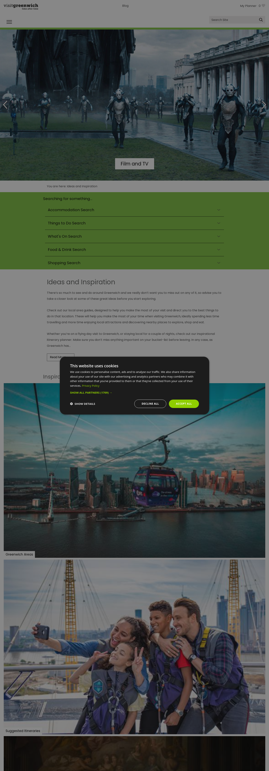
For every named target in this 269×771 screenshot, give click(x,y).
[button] (134, 392)
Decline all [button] (150, 403)
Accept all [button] (184, 403)
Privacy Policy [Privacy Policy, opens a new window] (91, 385)
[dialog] (134, 385)
